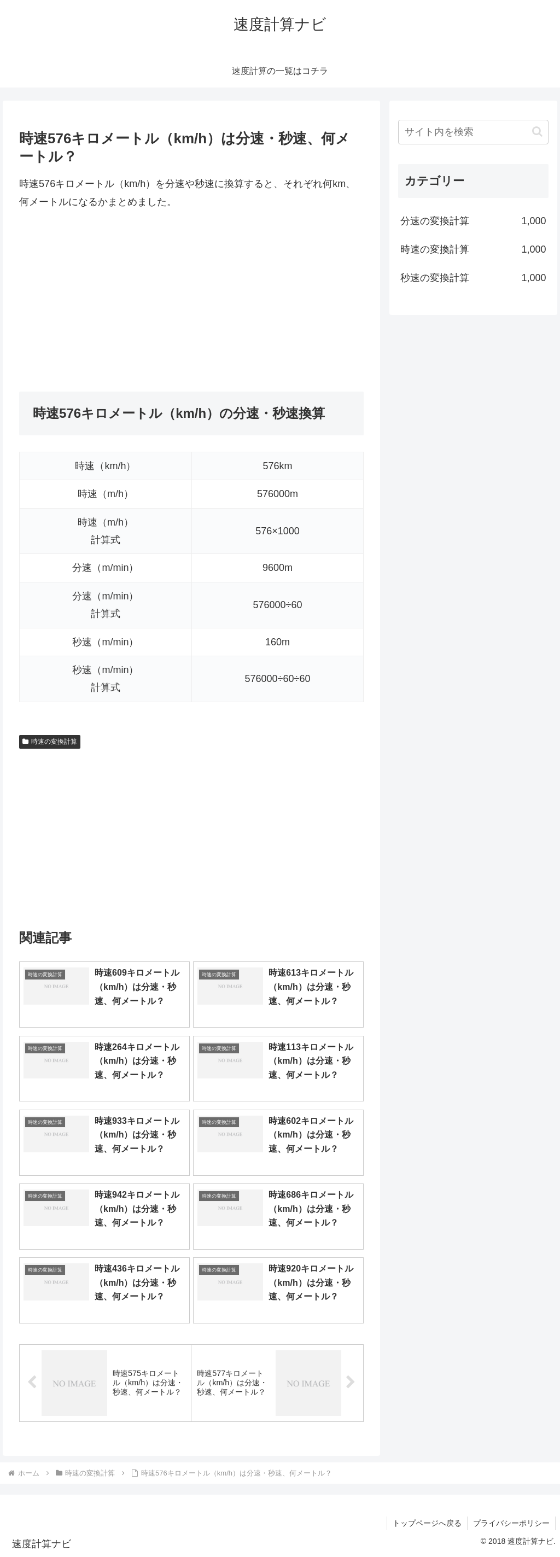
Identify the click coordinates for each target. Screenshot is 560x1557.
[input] (473, 132)
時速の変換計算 (49, 741)
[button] (537, 131)
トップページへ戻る (427, 1523)
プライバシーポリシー (511, 1523)
